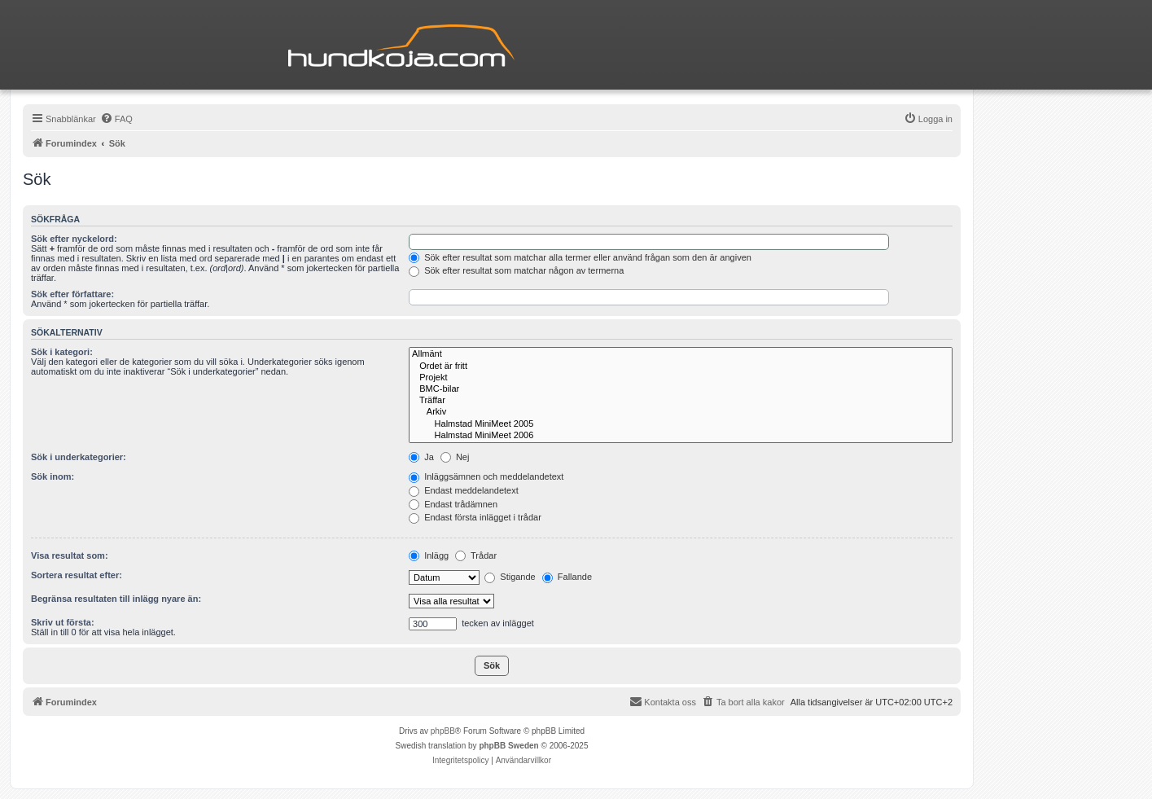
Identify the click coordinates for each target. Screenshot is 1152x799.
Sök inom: (52, 476)
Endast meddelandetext (464, 490)
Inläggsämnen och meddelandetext (486, 476)
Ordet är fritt (680, 366)
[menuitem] (116, 119)
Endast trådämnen (453, 504)
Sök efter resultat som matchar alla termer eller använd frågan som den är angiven (580, 257)
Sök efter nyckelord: (74, 239)
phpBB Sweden (508, 745)
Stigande (509, 577)
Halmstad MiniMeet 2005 (680, 424)
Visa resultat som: (69, 555)
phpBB (443, 731)
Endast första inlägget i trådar (475, 517)
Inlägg (429, 555)
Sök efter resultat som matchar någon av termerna (516, 270)
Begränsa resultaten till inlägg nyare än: (116, 599)
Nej (455, 457)
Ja (421, 457)
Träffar (680, 400)
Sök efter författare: (72, 294)
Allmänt (680, 354)
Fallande (567, 577)
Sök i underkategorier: (78, 457)
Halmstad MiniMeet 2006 (680, 435)
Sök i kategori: (62, 352)
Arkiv (680, 412)
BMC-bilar (680, 389)
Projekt (680, 378)
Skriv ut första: (62, 622)
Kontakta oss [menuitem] (662, 701)
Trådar (476, 555)
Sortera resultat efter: (76, 575)
